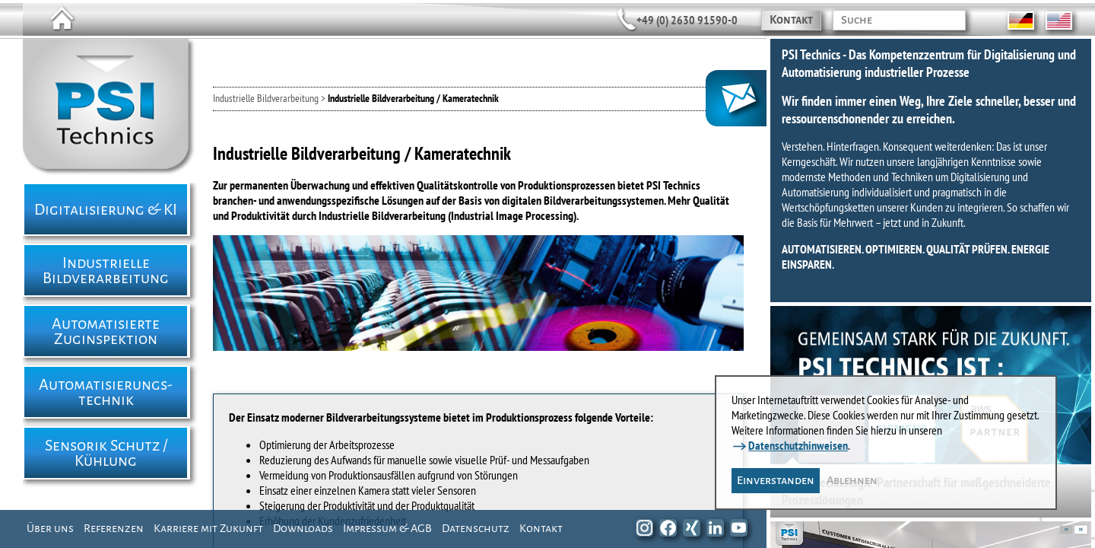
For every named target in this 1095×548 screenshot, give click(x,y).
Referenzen (114, 528)
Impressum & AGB (387, 528)
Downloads (303, 528)
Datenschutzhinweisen (798, 445)
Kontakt (791, 20)
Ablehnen (852, 480)
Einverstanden (775, 480)
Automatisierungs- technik (106, 392)
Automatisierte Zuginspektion (106, 331)
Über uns (50, 528)
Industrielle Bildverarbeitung (106, 270)
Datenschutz (475, 528)
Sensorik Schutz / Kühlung (106, 453)
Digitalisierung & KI (105, 209)
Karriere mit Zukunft (208, 528)
